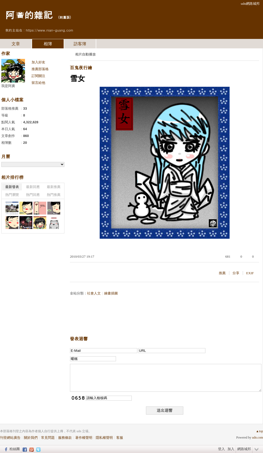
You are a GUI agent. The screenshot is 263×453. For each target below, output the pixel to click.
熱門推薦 (53, 195)
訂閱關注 (38, 76)
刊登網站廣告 (10, 438)
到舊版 (64, 17)
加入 (230, 449)
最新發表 (12, 187)
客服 (119, 438)
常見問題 (48, 438)
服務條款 (65, 438)
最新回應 (33, 187)
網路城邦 (244, 449)
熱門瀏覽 (12, 195)
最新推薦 (53, 187)
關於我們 (31, 438)
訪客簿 (80, 44)
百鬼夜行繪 (81, 67)
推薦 (222, 273)
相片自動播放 (85, 54)
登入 (221, 449)
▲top (259, 431)
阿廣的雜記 (29, 14)
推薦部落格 (40, 69)
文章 (16, 44)
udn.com (257, 437)
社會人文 (94, 293)
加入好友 (38, 62)
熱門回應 (33, 195)
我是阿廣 (8, 86)
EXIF (250, 273)
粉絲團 (14, 449)
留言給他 (38, 83)
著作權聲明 (83, 438)
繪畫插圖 (111, 293)
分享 (235, 273)
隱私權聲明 (104, 438)
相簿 (48, 44)
